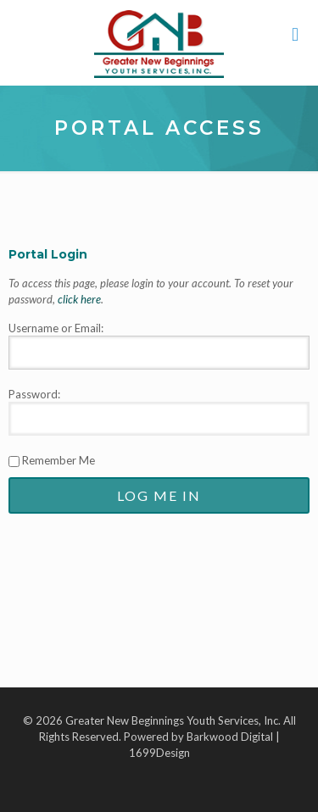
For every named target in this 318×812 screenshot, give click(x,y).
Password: (34, 394)
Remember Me (51, 460)
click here (79, 299)
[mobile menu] (295, 33)
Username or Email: (55, 328)
